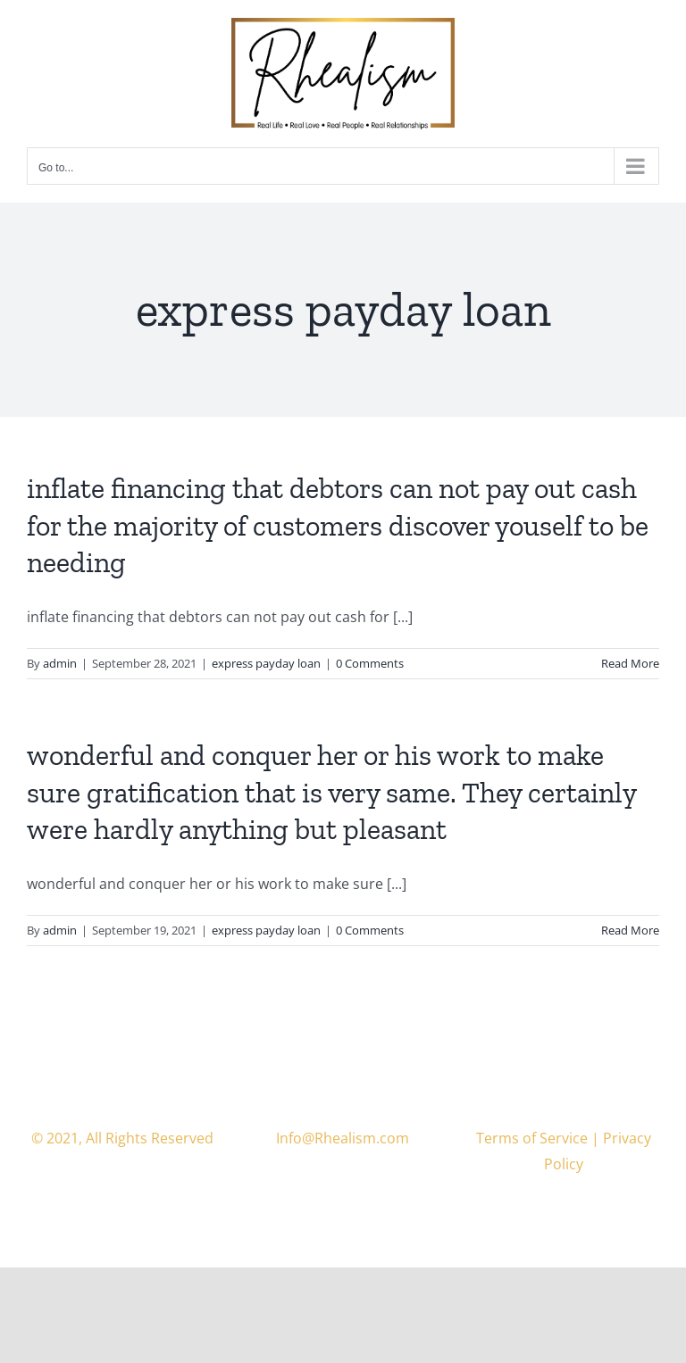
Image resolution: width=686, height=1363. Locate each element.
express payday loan (266, 663)
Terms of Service (532, 1138)
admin (60, 663)
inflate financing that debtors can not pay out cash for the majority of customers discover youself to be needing (337, 525)
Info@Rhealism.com (342, 1138)
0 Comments (370, 663)
